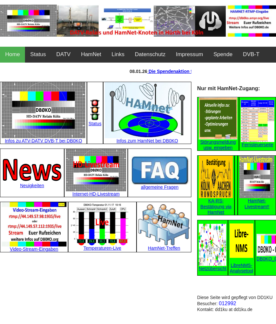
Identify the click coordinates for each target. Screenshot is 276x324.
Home (12, 54)
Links (118, 54)
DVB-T (251, 54)
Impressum (189, 54)
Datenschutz (150, 54)
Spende (223, 54)
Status (38, 54)
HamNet (91, 54)
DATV (63, 54)
